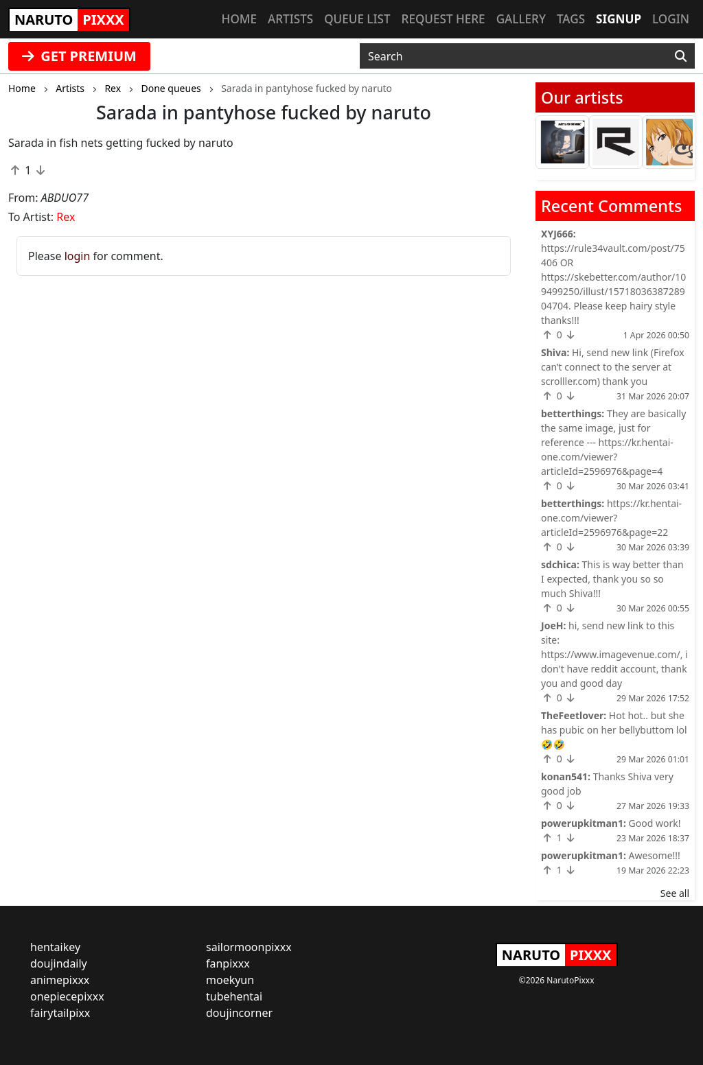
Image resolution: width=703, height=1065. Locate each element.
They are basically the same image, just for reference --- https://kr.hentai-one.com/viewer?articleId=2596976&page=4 (613, 442)
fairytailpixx (60, 1012)
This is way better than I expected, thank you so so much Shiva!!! (612, 579)
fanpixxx (228, 963)
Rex (65, 216)
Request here (443, 19)
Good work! (655, 823)
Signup (618, 19)
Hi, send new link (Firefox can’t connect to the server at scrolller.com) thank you (612, 367)
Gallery (521, 19)
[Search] (681, 56)
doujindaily (58, 963)
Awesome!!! (654, 855)
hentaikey (55, 947)
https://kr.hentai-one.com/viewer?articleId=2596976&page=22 (611, 518)
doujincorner (239, 1012)
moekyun (230, 979)
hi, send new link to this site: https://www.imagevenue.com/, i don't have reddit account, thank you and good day (614, 654)
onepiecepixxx (67, 996)
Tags (571, 19)
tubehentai (234, 996)
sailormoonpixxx (249, 947)
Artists (290, 19)
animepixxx (59, 979)
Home (239, 19)
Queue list (357, 19)
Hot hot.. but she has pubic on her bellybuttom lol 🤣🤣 (614, 730)
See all (674, 893)
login (78, 256)
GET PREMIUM (79, 56)
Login (670, 19)
